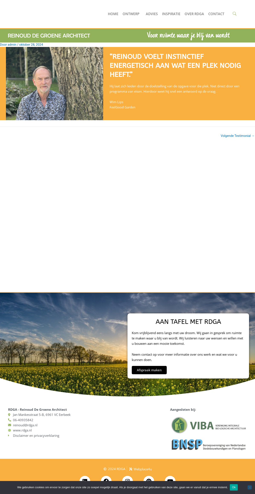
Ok (234, 487)
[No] (250, 487)
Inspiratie (171, 14)
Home (113, 14)
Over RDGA (194, 14)
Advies (152, 14)
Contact (216, 14)
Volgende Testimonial (237, 135)
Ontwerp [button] (132, 14)
